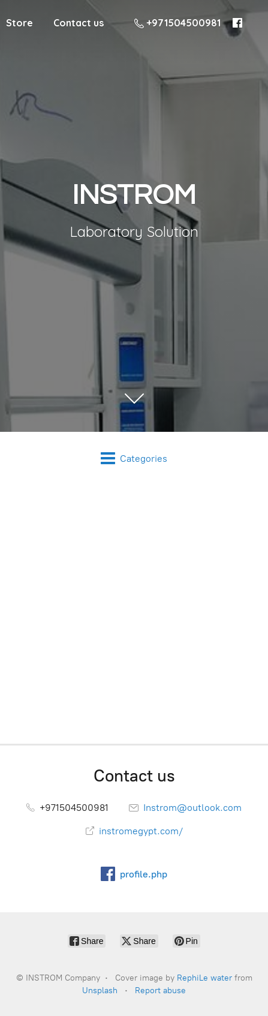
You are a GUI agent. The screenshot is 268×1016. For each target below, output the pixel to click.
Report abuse (160, 990)
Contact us (78, 23)
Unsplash (100, 990)
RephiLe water (204, 978)
